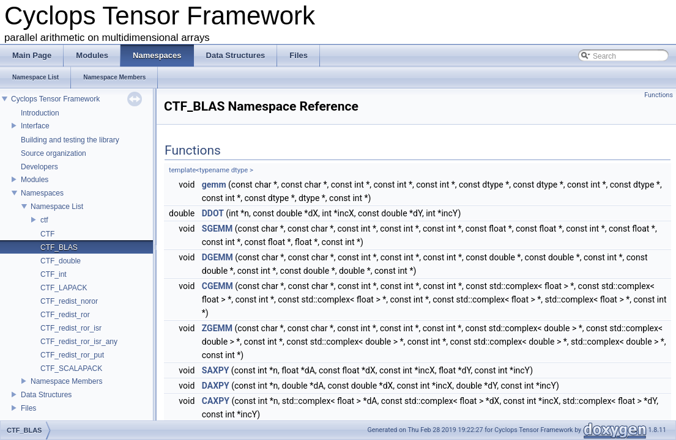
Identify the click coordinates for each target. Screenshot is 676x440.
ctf (44, 220)
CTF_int (53, 274)
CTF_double (60, 261)
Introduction (40, 113)
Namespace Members (66, 381)
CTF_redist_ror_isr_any (78, 341)
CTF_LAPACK (63, 288)
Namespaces (42, 193)
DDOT (213, 213)
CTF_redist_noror (69, 301)
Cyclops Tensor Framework (55, 99)
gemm (214, 184)
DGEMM (217, 257)
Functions (658, 95)
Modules (34, 179)
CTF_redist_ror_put (72, 355)
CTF (47, 234)
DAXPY (215, 386)
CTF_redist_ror (65, 314)
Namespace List (57, 206)
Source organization (53, 153)
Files (28, 408)
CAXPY (215, 401)
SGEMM (217, 228)
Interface (35, 126)
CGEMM (217, 286)
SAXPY (215, 370)
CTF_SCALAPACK (71, 368)
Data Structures (46, 395)
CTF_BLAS (59, 247)
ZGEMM (217, 328)
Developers (39, 167)
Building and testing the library (70, 140)
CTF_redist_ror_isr (71, 328)
